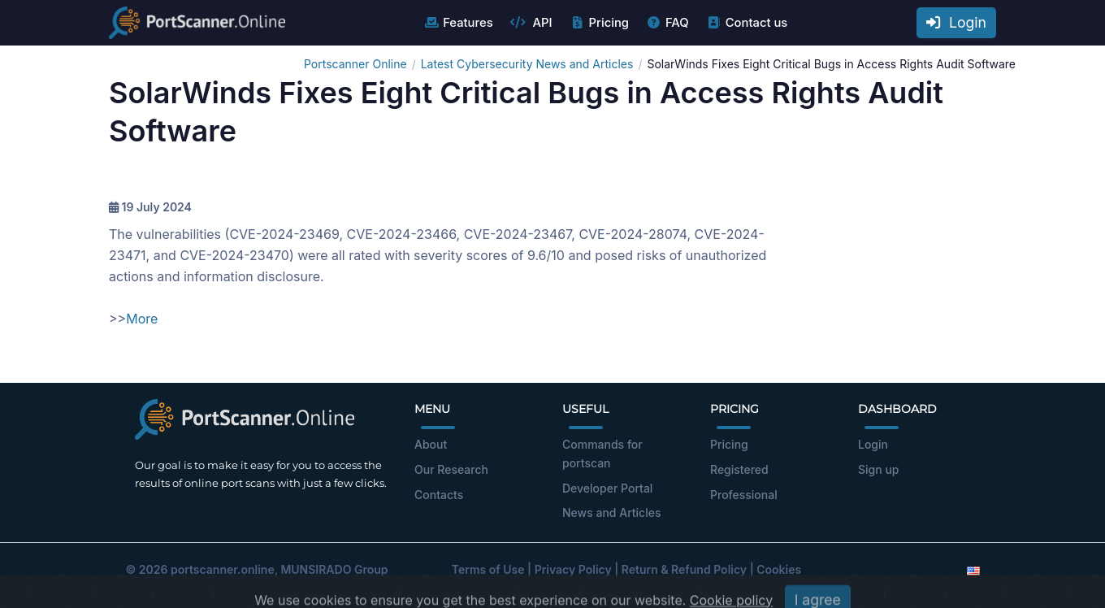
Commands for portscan (602, 453)
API (531, 22)
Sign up (878, 469)
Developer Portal (607, 488)
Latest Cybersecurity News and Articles (527, 64)
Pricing (599, 22)
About (430, 444)
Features (457, 22)
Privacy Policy (573, 569)
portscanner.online (223, 569)
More (142, 319)
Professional (744, 495)
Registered (739, 469)
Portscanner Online (355, 64)
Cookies (778, 569)
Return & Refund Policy (684, 569)
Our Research (451, 469)
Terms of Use (488, 569)
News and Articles (611, 512)
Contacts (438, 495)
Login (956, 22)
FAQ (667, 22)
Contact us (747, 22)
